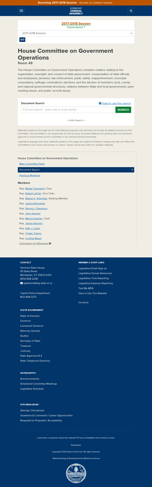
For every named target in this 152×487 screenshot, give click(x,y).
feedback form (93, 438)
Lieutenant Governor (32, 325)
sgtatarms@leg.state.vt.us (36, 283)
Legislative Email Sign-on (93, 268)
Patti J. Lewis (32, 228)
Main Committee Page (32, 164)
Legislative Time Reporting (94, 278)
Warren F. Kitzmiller (36, 198)
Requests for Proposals (33, 420)
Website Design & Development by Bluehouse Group (76, 458)
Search (123, 110)
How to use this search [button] (115, 103)
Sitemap (24, 410)
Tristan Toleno (33, 233)
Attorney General (30, 330)
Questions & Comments (33, 415)
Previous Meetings (29, 175)
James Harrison (34, 223)
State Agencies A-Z (31, 355)
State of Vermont (29, 316)
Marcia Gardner (33, 218)
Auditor (24, 336)
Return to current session (95, 2)
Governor (25, 320)
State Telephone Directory (35, 360)
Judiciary (25, 351)
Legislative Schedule (32, 388)
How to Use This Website (93, 293)
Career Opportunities (61, 415)
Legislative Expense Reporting (96, 283)
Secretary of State (30, 341)
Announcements (29, 378)
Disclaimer (84, 302)
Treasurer (25, 346)
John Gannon (32, 213)
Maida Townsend (35, 188)
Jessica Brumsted (35, 203)
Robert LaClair (33, 193)
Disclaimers (37, 410)
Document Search (76, 103)
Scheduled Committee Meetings (38, 383)
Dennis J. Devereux (36, 208)
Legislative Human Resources (95, 273)
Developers (76, 445)
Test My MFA (86, 288)
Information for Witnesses (35, 243)
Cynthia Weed (33, 238)
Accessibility (55, 420)
